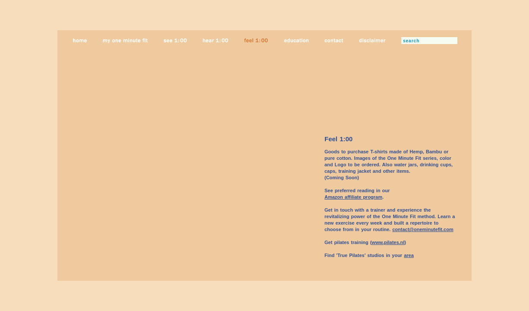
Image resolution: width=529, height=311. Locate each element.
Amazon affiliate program (353, 197)
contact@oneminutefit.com (422, 229)
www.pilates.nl (388, 242)
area (409, 255)
